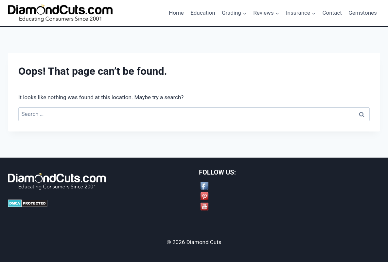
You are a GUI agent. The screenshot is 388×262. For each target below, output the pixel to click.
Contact (332, 12)
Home (176, 12)
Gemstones (362, 12)
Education (202, 12)
